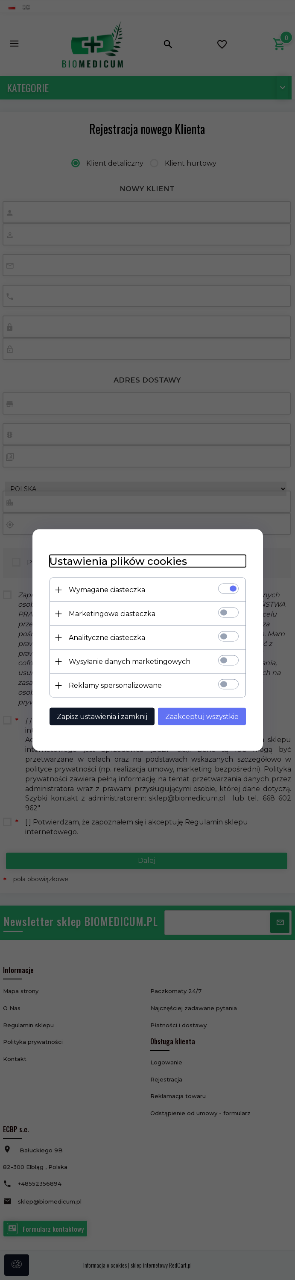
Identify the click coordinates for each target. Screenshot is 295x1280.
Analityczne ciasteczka (107, 638)
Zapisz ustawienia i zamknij (102, 717)
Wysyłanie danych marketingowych (129, 662)
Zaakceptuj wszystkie (202, 717)
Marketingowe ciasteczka (112, 614)
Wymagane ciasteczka (107, 590)
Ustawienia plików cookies (118, 561)
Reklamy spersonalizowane (115, 685)
